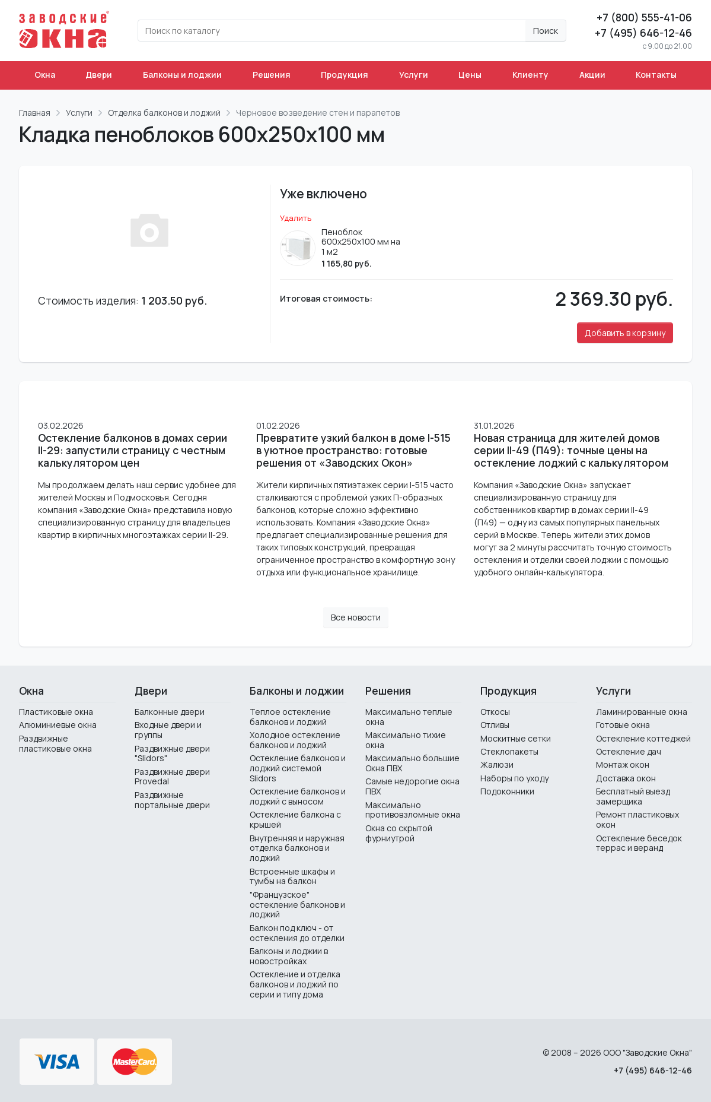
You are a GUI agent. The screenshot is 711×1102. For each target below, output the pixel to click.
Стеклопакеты (509, 751)
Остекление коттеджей (643, 738)
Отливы (494, 724)
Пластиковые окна (56, 711)
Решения (272, 74)
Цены (470, 74)
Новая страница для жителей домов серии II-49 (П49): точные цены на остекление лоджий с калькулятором (571, 450)
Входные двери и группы (168, 729)
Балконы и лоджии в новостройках (289, 956)
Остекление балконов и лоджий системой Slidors (298, 768)
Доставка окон (626, 778)
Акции (592, 74)
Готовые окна (623, 724)
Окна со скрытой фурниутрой (398, 833)
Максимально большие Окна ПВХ (412, 763)
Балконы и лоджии (182, 74)
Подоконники (507, 791)
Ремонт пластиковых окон (637, 819)
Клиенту (530, 74)
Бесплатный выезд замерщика (633, 796)
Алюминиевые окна (58, 724)
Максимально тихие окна (405, 739)
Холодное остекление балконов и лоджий (295, 739)
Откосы (495, 711)
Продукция (344, 74)
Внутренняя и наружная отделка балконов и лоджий (297, 848)
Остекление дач (628, 751)
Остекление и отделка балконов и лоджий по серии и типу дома (295, 984)
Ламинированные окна (641, 711)
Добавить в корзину (625, 332)
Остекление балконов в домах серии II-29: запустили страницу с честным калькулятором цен (132, 450)
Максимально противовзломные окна (412, 810)
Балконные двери (170, 711)
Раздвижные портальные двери (172, 799)
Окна (44, 74)
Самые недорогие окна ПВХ (412, 786)
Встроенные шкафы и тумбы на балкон (292, 876)
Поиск (545, 30)
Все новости (356, 617)
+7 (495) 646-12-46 (643, 33)
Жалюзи (497, 764)
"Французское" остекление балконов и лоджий (297, 904)
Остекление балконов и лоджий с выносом (298, 796)
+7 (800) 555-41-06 (644, 17)
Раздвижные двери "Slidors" (172, 753)
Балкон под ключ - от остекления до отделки (297, 932)
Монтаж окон (622, 764)
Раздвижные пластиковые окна (55, 743)
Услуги (413, 74)
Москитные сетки (515, 738)
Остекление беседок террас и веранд (639, 843)
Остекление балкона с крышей (295, 819)
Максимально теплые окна (408, 716)
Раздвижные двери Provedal (172, 776)
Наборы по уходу (514, 778)
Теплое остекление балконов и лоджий (290, 716)
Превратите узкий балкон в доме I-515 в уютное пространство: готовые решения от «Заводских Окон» (353, 450)
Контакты (656, 74)
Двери (98, 74)
